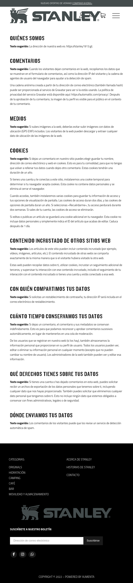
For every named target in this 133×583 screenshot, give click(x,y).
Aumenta (88, 577)
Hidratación (17, 472)
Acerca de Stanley (79, 459)
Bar (11, 489)
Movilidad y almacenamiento (29, 494)
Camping (14, 478)
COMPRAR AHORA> (82, 3)
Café (12, 483)
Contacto (72, 475)
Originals (15, 467)
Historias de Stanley (80, 467)
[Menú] (116, 15)
